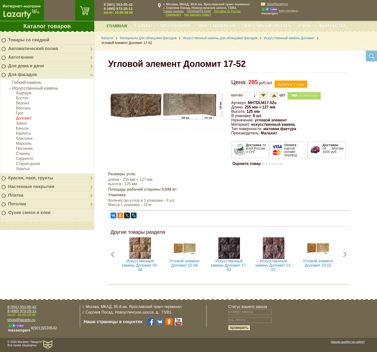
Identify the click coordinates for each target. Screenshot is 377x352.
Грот (20, 113)
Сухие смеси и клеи (29, 212)
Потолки (17, 203)
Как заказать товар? (197, 14)
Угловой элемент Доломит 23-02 (318, 263)
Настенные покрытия (31, 186)
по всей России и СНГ (256, 148)
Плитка (15, 195)
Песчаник (24, 148)
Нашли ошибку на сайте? (348, 342)
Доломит (23, 118)
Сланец (23, 153)
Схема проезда (173, 11)
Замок (21, 123)
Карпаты (23, 133)
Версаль (23, 108)
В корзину (304, 95)
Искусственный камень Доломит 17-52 (229, 265)
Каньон (22, 128)
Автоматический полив (33, 48)
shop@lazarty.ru (277, 4)
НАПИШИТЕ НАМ (199, 11)
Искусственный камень (35, 88)
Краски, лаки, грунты (30, 178)
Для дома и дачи (26, 65)
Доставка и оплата (267, 25)
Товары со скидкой (28, 40)
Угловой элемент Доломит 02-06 (185, 263)
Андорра (23, 93)
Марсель (23, 143)
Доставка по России (227, 11)
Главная (117, 25)
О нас (305, 25)
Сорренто (24, 159)
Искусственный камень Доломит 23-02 (273, 265)
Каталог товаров (47, 26)
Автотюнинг (21, 57)
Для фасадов (22, 74)
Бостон (22, 98)
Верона (22, 103)
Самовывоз (173, 14)
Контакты (332, 25)
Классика (24, 138)
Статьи (143, 25)
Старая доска (28, 164)
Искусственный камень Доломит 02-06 (140, 265)
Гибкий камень (26, 82)
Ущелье (23, 169)
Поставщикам (217, 25)
